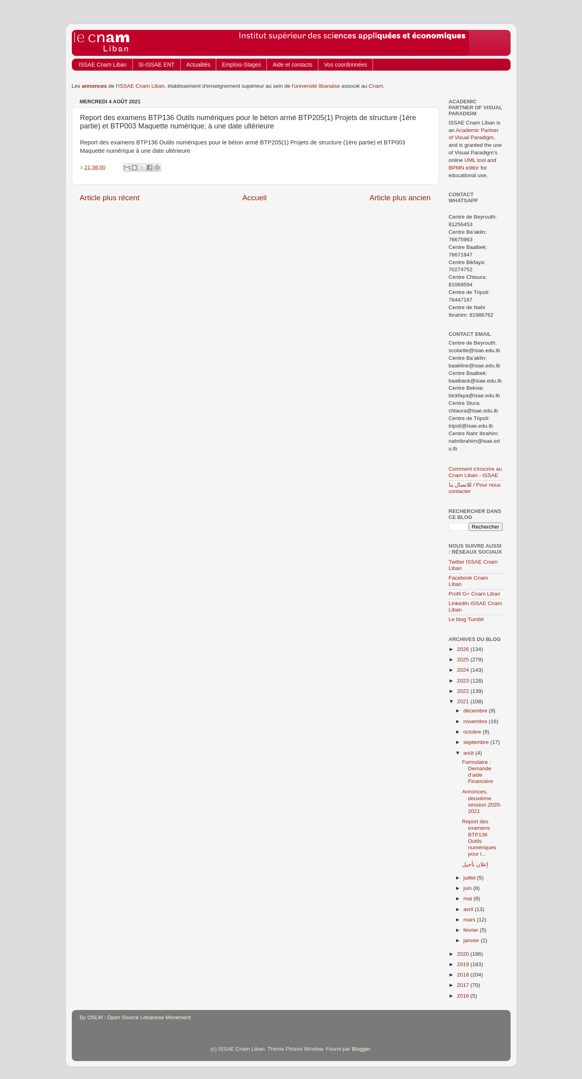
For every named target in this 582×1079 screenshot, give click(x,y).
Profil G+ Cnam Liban (474, 594)
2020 (463, 954)
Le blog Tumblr (466, 619)
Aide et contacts (292, 64)
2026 (463, 649)
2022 (463, 691)
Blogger (361, 1049)
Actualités (198, 64)
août (469, 753)
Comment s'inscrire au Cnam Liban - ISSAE (475, 472)
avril (469, 909)
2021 (463, 701)
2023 (463, 681)
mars (470, 920)
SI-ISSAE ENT (156, 64)
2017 (463, 985)
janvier (472, 940)
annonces (94, 86)
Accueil (254, 197)
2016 (463, 996)
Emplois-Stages (241, 64)
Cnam (376, 86)
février (472, 930)
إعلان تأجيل (475, 865)
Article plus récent (110, 197)
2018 (463, 975)
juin (468, 888)
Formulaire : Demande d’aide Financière (477, 772)
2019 (463, 964)
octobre (473, 732)
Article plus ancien (399, 197)
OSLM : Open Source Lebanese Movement (139, 1017)
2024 (463, 670)
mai (469, 898)
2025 (463, 660)
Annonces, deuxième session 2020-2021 (481, 801)
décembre (476, 711)
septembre (477, 742)
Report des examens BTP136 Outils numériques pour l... (479, 838)
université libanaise (317, 86)
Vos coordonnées (345, 64)
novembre (476, 721)
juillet (470, 878)
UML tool (475, 160)
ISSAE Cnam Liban (103, 64)
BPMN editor (464, 168)
